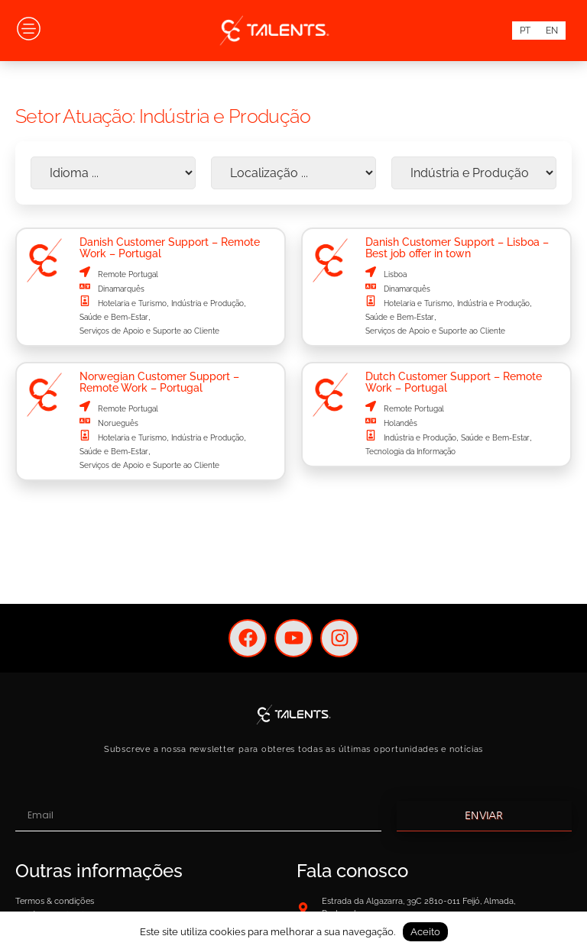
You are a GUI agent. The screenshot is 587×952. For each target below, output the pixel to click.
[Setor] (473, 173)
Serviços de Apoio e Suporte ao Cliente (149, 331)
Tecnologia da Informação (410, 451)
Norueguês (118, 423)
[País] (293, 173)
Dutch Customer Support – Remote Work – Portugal (453, 381)
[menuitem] (525, 30)
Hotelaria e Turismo (132, 303)
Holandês (400, 423)
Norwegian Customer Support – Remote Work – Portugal (159, 381)
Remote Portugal (128, 274)
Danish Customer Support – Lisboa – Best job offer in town (457, 247)
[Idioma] (113, 173)
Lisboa (395, 274)
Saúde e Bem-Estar (113, 317)
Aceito (425, 931)
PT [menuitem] (525, 30)
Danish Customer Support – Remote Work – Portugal (169, 247)
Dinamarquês (121, 289)
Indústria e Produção (207, 303)
